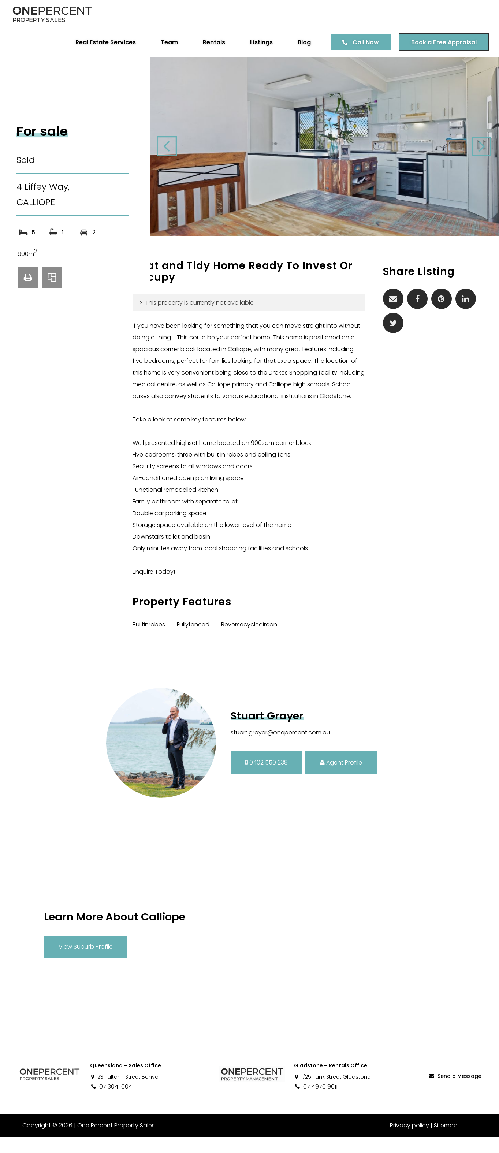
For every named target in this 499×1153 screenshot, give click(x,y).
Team (168, 42)
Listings (260, 42)
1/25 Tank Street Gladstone (332, 1092)
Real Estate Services (104, 42)
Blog (303, 42)
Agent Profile (341, 778)
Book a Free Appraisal (443, 42)
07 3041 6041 (112, 1102)
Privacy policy (409, 1141)
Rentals (213, 42)
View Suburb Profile (86, 962)
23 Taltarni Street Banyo (124, 1092)
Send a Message (454, 1091)
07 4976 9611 (316, 1102)
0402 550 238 (266, 778)
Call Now (364, 42)
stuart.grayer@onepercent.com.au (280, 748)
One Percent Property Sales (115, 1141)
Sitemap (446, 1141)
